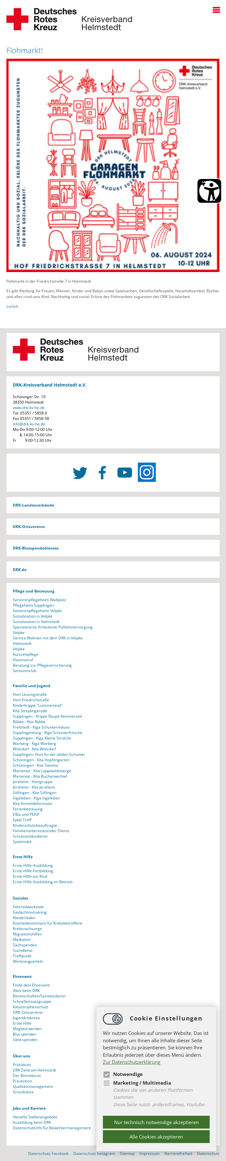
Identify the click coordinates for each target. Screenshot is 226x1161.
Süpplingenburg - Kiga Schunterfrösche (47, 732)
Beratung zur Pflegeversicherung (42, 665)
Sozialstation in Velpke (33, 616)
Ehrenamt (22, 976)
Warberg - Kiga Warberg (34, 743)
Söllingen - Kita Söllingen (34, 792)
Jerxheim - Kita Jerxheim (34, 787)
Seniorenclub (24, 670)
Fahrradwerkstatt (28, 906)
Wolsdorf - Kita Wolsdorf (34, 749)
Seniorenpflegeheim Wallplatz (39, 599)
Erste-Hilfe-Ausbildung (33, 865)
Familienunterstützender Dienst (41, 830)
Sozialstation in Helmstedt (36, 621)
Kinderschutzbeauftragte (35, 825)
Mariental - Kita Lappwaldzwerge (42, 770)
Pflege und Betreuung (33, 591)
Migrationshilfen (27, 934)
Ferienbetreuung (28, 809)
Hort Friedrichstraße (31, 700)
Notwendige (123, 1074)
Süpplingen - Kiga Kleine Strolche (42, 738)
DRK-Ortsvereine (29, 526)
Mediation (22, 939)
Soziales (20, 898)
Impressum (149, 1153)
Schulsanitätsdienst (30, 836)
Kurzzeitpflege (25, 654)
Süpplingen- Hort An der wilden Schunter (49, 754)
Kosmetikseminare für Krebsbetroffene (47, 923)
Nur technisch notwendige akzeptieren (156, 1122)
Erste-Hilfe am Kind (30, 876)
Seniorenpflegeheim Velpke (37, 610)
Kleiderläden (24, 917)
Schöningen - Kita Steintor (36, 765)
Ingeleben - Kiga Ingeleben (36, 798)
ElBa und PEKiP (26, 814)
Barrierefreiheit (178, 1153)
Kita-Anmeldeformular (33, 803)
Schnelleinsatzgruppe (32, 1001)
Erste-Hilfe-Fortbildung (33, 871)
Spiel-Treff (22, 820)
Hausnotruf (23, 659)
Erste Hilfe (23, 856)
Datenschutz (208, 1153)
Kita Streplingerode (30, 710)
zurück (12, 306)
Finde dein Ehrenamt (31, 985)
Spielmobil (22, 841)
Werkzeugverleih (28, 961)
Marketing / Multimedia (137, 1083)
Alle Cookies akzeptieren (156, 1136)
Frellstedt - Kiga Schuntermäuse (41, 727)
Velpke (19, 632)
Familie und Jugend (31, 685)
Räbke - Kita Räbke (29, 721)
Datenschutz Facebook (48, 1153)
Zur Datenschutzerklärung (131, 1062)
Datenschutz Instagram (94, 1153)
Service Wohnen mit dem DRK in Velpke (48, 638)
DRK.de (20, 569)
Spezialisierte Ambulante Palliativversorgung (53, 627)
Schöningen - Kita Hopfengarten (41, 760)
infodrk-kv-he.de (29, 424)
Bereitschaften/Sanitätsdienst (39, 996)
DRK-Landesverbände (33, 505)
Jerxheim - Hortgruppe (33, 781)
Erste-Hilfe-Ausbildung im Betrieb (42, 881)
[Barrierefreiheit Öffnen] (209, 190)
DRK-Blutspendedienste (36, 548)
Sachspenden (25, 945)
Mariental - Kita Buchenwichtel (40, 776)
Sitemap (127, 1153)
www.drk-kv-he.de (29, 407)
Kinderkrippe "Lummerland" (38, 705)
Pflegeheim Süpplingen (33, 605)
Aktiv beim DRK (26, 990)
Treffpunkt (22, 956)
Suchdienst (22, 950)
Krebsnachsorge (27, 928)
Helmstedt (22, 643)
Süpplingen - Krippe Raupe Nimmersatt (47, 716)
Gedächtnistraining (30, 912)
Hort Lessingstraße (30, 694)
